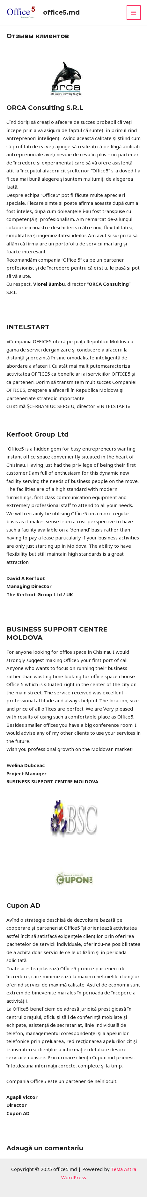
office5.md (61, 12)
